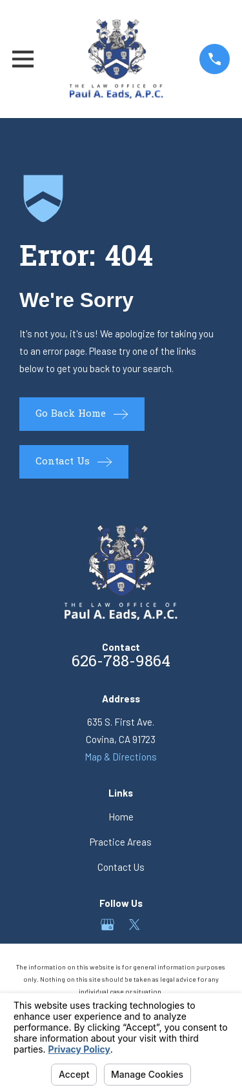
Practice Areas (121, 842)
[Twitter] (134, 924)
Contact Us (121, 867)
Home (121, 816)
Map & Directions (121, 756)
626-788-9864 (121, 662)
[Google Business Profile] (107, 924)
